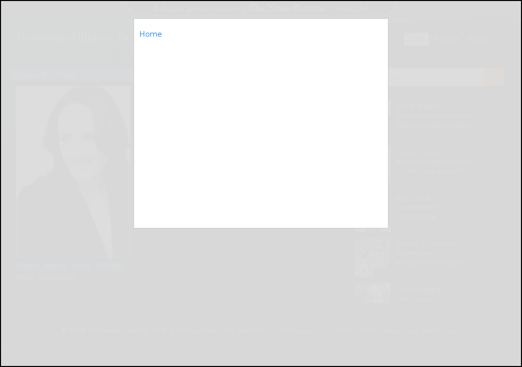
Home (150, 34)
